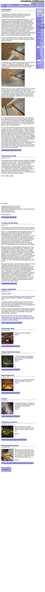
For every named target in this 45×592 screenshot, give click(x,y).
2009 (38, 55)
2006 (38, 58)
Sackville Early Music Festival (9, 320)
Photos (7, 283)
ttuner (27, 296)
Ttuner (34, 5)
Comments (38, 67)
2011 (38, 53)
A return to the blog (9, 223)
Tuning (25, 5)
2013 (38, 51)
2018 (38, 48)
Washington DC (7, 375)
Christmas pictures (9, 422)
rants (38, 40)
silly (37, 42)
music (7, 217)
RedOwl (31, 356)
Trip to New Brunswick (10, 352)
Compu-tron (9, 322)
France (4, 399)
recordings (39, 41)
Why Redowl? (41, 4)
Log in (38, 62)
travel (18, 439)
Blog (4, 6)
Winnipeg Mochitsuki (10, 445)
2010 (38, 54)
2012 (38, 52)
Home (5, 5)
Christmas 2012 (7, 329)
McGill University (30, 309)
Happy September (8, 289)
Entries (40, 66)
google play (29, 298)
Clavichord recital (8, 156)
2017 (38, 50)
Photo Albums (9, 346)
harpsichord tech (10, 150)
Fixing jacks (6, 10)
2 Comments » (30, 463)
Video (21, 463)
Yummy (24, 463)
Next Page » (6, 469)
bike (37, 30)
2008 (38, 56)
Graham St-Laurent (19, 296)
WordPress (38, 65)
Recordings (15, 5)
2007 (38, 57)
